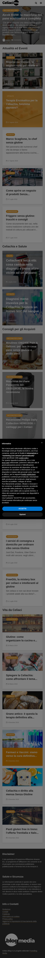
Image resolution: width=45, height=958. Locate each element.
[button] (42, 443)
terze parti (5, 463)
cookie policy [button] (23, 458)
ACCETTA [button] (23, 509)
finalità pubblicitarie (28, 474)
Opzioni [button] (22, 514)
